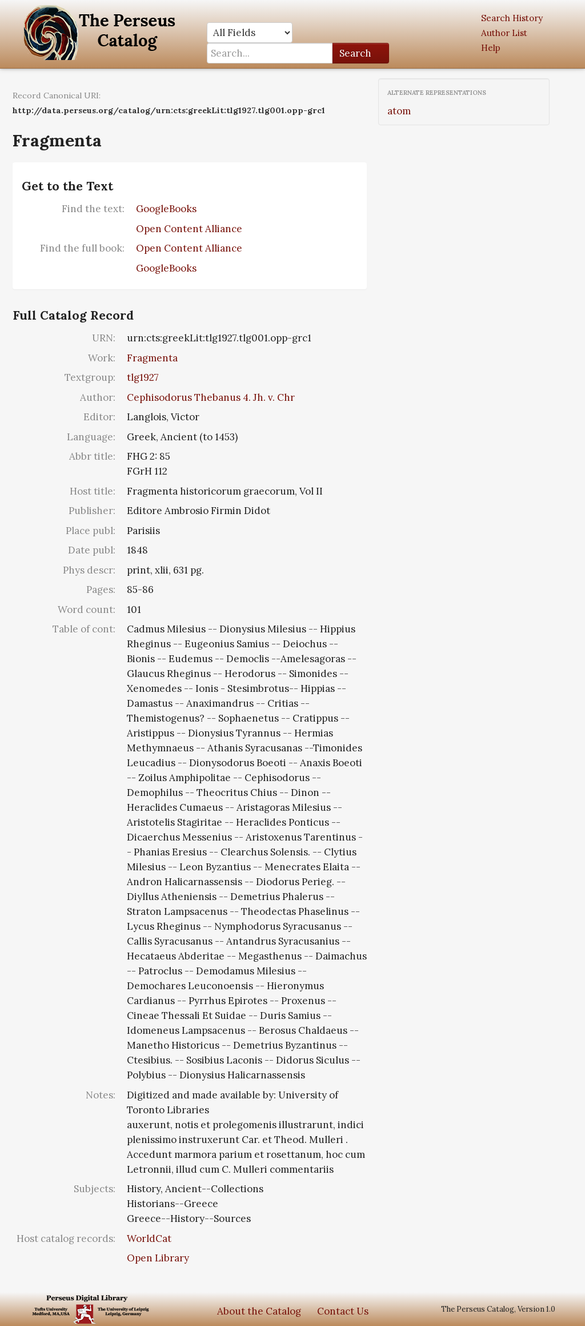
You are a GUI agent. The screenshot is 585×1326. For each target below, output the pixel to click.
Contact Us (342, 1311)
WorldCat (149, 1238)
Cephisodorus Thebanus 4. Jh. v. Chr (211, 397)
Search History (512, 18)
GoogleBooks (166, 208)
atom (399, 111)
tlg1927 (143, 377)
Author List (504, 32)
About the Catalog (259, 1311)
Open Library (158, 1258)
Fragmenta (152, 358)
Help (490, 47)
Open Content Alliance (189, 228)
